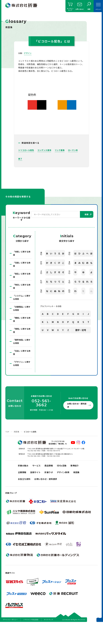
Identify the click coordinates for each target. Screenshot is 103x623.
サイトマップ (48, 619)
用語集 (16, 431)
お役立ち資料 (24, 479)
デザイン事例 (63, 472)
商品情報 (49, 465)
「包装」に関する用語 (21, 264)
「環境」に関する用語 (21, 330)
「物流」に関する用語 (21, 286)
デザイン (28, 53)
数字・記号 (80, 330)
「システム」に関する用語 (21, 297)
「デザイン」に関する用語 (21, 363)
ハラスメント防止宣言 (30, 619)
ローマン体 (73, 150)
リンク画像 (60, 150)
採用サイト (35, 472)
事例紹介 (74, 465)
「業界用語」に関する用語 (21, 341)
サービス (36, 465)
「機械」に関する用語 (21, 319)
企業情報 (22, 472)
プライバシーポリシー (10, 619)
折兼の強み (23, 465)
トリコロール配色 (26, 150)
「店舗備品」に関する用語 (21, 308)
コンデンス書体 (44, 150)
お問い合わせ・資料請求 (77, 405)
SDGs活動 (61, 465)
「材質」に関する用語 (21, 253)
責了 (20, 158)
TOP (7, 431)
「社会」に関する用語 (21, 352)
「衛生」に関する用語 (21, 275)
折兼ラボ (49, 472)
